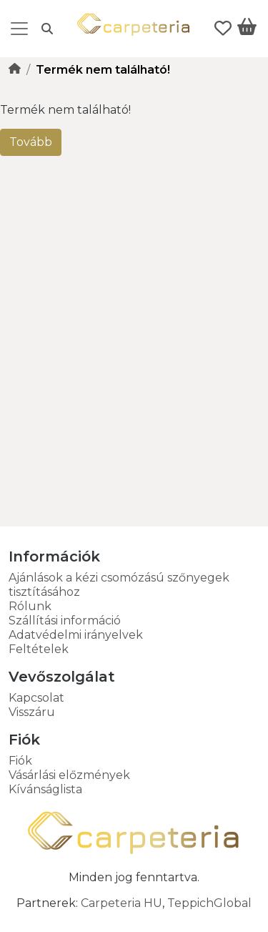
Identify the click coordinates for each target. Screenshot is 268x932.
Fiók (20, 760)
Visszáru (32, 712)
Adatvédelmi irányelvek (76, 635)
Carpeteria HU (121, 903)
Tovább (30, 142)
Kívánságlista (45, 789)
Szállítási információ (65, 620)
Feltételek (39, 649)
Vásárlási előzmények (69, 775)
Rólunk (30, 606)
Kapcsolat (36, 698)
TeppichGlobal (209, 903)
